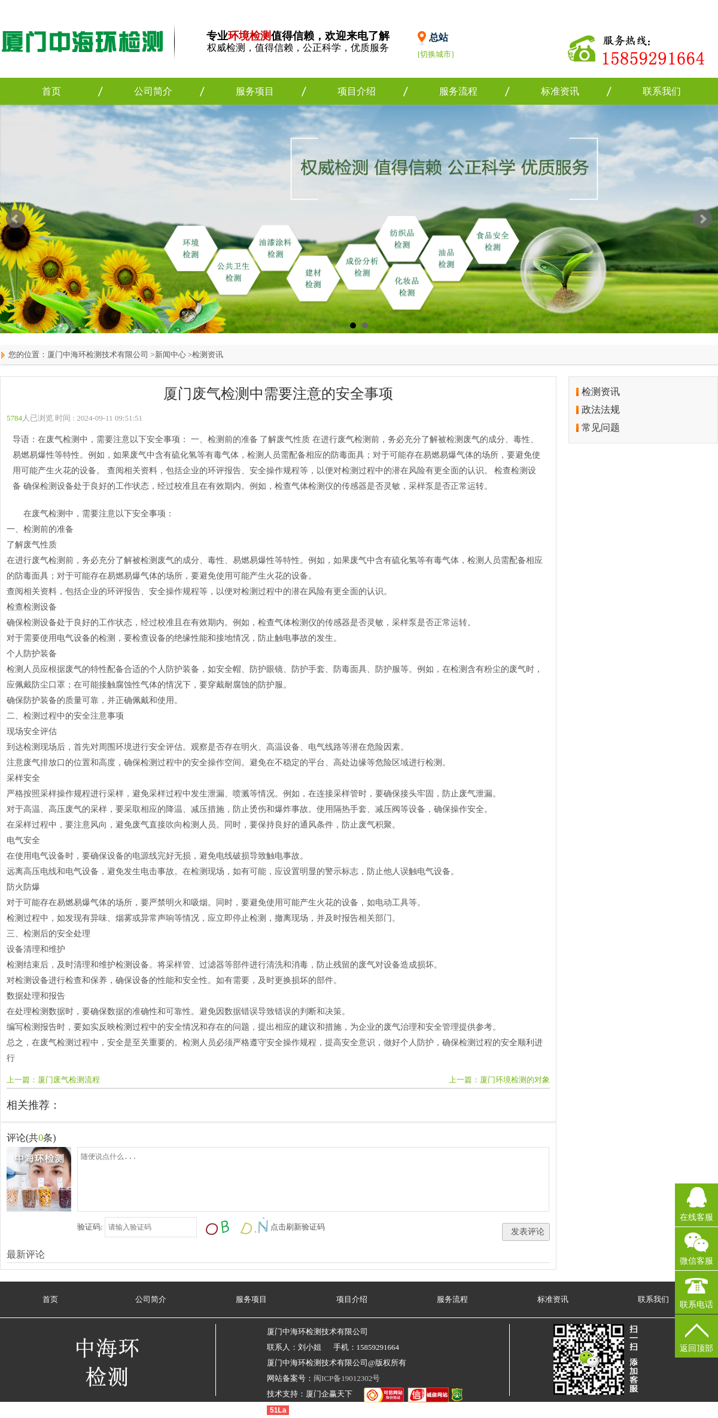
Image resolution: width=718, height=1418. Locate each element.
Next (702, 219)
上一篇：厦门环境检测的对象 (499, 1079)
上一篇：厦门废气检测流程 (53, 1079)
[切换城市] (436, 54)
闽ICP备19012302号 (347, 1378)
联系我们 (662, 91)
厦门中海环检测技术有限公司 (97, 354)
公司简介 (153, 91)
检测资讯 (207, 354)
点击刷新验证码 (297, 1226)
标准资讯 (560, 91)
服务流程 (458, 91)
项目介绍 (356, 91)
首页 (51, 91)
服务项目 (255, 91)
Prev (15, 219)
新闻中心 (170, 354)
